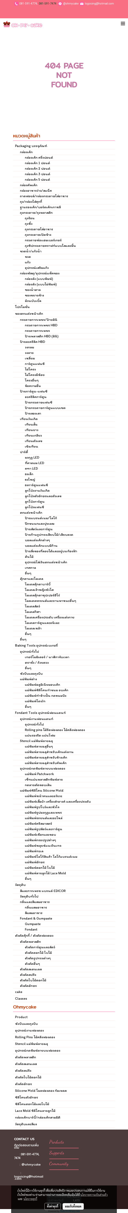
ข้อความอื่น (33, 386)
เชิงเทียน (31, 446)
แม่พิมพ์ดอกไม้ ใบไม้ (40, 867)
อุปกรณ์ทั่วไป (29, 651)
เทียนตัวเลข (33, 441)
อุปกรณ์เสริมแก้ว (37, 268)
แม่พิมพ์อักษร (35, 862)
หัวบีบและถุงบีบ (31, 673)
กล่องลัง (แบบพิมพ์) (39, 279)
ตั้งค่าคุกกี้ (52, 1206)
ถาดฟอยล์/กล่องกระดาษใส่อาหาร (44, 196)
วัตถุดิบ (20, 885)
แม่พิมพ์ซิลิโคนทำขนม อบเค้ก (46, 690)
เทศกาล (30, 567)
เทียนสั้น (31, 424)
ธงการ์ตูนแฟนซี (36, 485)
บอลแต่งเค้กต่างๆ (37, 540)
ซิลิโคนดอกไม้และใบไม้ (32, 1104)
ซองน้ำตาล (33, 290)
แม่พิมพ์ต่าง (28, 679)
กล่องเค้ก (26, 152)
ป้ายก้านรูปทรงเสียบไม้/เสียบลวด (49, 534)
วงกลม (29, 347)
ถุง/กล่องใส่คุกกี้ (31, 201)
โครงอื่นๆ (32, 380)
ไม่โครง (30, 369)
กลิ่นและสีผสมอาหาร (35, 902)
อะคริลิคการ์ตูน (36, 397)
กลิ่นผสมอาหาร (36, 907)
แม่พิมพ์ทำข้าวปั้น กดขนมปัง (45, 695)
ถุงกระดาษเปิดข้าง (38, 234)
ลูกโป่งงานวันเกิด (37, 490)
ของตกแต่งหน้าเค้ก (29, 313)
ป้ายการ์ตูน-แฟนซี (33, 391)
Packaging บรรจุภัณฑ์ (31, 146)
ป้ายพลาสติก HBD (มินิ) (42, 336)
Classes (21, 998)
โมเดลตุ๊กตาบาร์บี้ (37, 584)
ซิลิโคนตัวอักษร (26, 1097)
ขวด (28, 256)
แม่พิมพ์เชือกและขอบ (40, 834)
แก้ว (28, 262)
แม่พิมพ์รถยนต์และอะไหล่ (43, 818)
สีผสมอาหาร (33, 913)
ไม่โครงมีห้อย (35, 375)
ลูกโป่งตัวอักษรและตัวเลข (43, 496)
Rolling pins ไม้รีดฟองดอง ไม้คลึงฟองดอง (55, 730)
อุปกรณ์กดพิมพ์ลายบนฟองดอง (42, 768)
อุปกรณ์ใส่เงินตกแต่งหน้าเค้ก (46, 562)
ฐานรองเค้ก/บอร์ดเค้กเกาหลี (40, 207)
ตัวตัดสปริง (28, 974)
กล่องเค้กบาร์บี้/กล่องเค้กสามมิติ (37, 1117)
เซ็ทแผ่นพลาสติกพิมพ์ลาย (44, 779)
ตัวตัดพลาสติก (30, 941)
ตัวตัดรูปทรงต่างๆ (38, 958)
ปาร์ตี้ (24, 452)
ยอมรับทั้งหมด (73, 1206)
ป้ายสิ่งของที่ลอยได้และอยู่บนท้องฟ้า (51, 551)
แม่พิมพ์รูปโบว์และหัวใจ (42, 807)
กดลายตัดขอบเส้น (38, 785)
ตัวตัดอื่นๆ (32, 963)
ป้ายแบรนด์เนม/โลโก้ (41, 518)
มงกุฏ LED (32, 457)
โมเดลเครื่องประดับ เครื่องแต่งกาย (49, 617)
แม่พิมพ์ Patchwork (39, 774)
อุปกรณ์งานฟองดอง (29, 1030)
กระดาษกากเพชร (37, 330)
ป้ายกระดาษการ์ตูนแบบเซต (45, 408)
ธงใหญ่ (30, 479)
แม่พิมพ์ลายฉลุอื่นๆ (39, 746)
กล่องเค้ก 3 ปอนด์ (37, 174)
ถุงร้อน (30, 218)
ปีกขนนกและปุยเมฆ (39, 523)
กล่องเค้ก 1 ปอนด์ (37, 163)
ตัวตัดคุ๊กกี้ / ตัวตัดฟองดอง (34, 935)
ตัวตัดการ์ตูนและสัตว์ (40, 947)
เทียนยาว (31, 430)
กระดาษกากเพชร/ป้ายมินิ (38, 319)
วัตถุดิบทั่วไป (29, 896)
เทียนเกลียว (33, 435)
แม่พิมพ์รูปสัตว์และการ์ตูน (43, 829)
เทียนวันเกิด (29, 419)
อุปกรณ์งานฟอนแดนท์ (36, 719)
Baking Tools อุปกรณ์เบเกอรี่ (36, 645)
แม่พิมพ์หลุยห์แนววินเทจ (43, 845)
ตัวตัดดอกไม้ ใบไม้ (38, 952)
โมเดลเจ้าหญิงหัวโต (39, 590)
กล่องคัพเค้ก (28, 185)
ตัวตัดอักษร (28, 986)
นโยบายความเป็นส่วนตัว (94, 1194)
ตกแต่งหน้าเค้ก (31, 512)
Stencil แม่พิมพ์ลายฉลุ (36, 741)
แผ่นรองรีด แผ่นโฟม (40, 735)
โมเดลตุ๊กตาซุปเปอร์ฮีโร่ (42, 595)
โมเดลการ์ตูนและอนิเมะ (42, 623)
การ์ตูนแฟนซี (35, 364)
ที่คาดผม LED (34, 463)
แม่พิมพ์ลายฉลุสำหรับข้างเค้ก (46, 757)
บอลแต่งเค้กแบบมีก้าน (41, 545)
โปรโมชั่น (22, 307)
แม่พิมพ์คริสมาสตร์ (38, 823)
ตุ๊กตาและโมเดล (31, 578)
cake (18, 992)
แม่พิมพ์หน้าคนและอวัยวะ (43, 796)
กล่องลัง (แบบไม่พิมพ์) (41, 284)
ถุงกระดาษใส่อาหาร (39, 229)
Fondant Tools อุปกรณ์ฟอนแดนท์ (40, 713)
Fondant (31, 929)
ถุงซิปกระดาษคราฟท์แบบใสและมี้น (50, 245)
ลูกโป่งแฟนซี (34, 507)
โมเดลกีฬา (33, 612)
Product (21, 1017)
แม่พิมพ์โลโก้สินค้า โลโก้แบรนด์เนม (51, 856)
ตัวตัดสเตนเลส (31, 969)
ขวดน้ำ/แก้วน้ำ (30, 251)
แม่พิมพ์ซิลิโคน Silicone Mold (41, 790)
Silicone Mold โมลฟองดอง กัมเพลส (41, 1090)
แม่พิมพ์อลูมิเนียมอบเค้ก (42, 684)
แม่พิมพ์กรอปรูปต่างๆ (40, 840)
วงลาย (29, 353)
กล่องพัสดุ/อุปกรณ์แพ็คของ (39, 273)
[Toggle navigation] (123, 23)
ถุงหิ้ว (28, 223)
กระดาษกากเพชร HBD (41, 325)
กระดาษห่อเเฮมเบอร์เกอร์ (43, 240)
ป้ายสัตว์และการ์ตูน (39, 529)
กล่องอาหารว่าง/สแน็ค (36, 190)
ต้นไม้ (29, 556)
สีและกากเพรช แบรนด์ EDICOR (43, 891)
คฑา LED (31, 468)
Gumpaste (33, 924)
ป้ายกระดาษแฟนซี (38, 402)
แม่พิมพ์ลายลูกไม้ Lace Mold (45, 873)
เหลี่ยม (30, 358)
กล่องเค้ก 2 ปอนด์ (37, 168)
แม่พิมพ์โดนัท (35, 701)
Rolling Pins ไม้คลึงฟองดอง (35, 1037)
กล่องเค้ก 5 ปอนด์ (37, 179)
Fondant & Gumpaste (36, 918)
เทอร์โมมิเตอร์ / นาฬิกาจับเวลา (47, 657)
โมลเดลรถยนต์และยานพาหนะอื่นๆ (50, 601)
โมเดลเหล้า (33, 628)
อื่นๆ (28, 573)
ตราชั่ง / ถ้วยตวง (37, 662)
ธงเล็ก (29, 474)
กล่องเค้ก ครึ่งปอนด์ (39, 157)
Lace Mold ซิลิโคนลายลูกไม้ (35, 1110)
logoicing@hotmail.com (99, 3)
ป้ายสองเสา (33, 413)
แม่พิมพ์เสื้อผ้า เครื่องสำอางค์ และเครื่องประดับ (58, 801)
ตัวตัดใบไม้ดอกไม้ (33, 980)
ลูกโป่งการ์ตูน (35, 501)
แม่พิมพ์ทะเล (34, 851)
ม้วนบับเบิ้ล (33, 301)
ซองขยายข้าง (34, 295)
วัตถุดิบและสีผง (26, 1124)
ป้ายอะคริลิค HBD (32, 342)
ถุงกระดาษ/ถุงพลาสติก (36, 212)
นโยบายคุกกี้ (30, 1199)
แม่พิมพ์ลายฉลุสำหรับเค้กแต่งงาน (49, 752)
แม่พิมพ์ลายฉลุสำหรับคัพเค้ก (46, 763)
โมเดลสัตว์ (32, 606)
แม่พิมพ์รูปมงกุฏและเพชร (43, 812)
